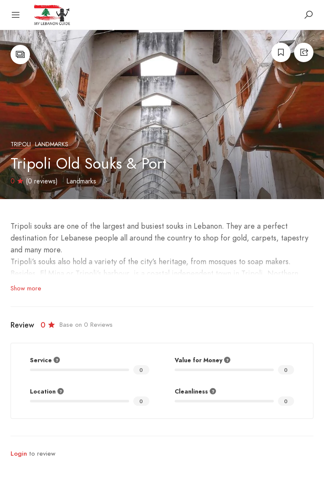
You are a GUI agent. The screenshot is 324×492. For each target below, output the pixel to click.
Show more (26, 288)
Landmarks (51, 144)
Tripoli (21, 144)
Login (19, 453)
